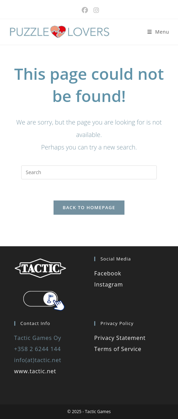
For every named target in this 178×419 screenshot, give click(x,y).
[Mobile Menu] (158, 31)
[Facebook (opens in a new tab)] (85, 10)
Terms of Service (117, 349)
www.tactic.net (35, 371)
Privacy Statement (120, 338)
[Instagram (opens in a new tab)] (95, 10)
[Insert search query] (89, 172)
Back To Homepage (89, 207)
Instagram (108, 284)
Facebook (107, 273)
